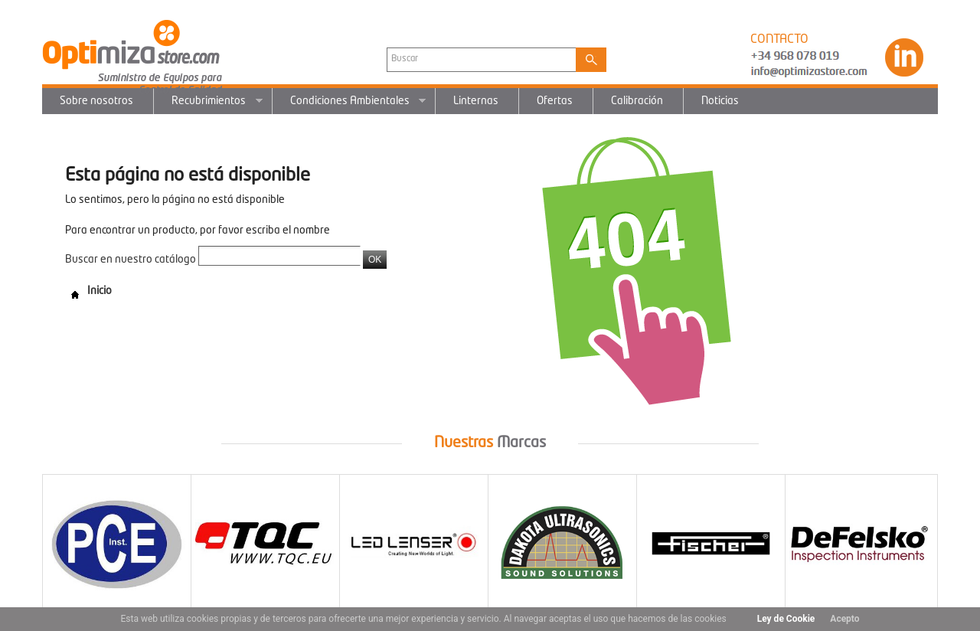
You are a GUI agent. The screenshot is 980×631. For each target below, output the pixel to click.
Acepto (844, 618)
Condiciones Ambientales (349, 105)
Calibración (637, 101)
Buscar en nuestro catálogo (130, 259)
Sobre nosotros (96, 101)
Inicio (88, 291)
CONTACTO (779, 40)
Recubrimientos (208, 105)
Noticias (720, 101)
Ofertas (555, 101)
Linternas (475, 101)
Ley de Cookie (786, 618)
